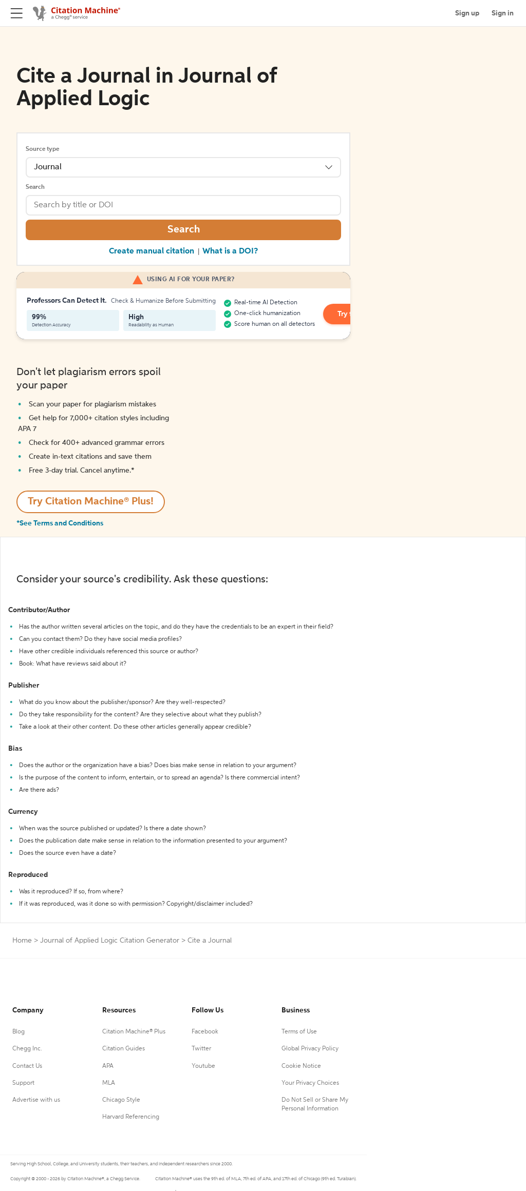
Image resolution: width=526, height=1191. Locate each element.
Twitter (201, 1049)
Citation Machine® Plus (133, 1032)
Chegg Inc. (27, 1049)
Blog (18, 1032)
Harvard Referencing (130, 1117)
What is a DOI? (230, 251)
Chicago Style (121, 1100)
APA (108, 1066)
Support (23, 1083)
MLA (108, 1083)
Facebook (205, 1032)
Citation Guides (123, 1049)
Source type (42, 149)
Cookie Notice (301, 1066)
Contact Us (27, 1066)
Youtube (203, 1066)
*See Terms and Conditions (59, 523)
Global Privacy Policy (310, 1049)
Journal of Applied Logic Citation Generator (109, 940)
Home (22, 940)
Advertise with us (36, 1100)
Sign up (467, 13)
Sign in (503, 13)
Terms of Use (299, 1032)
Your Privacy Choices (310, 1083)
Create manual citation (151, 251)
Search (35, 187)
